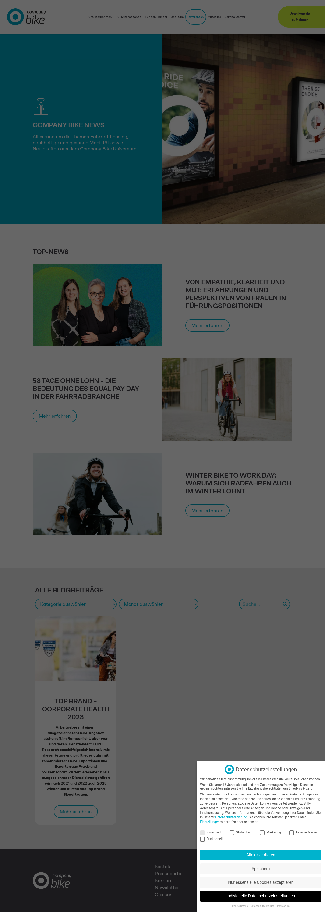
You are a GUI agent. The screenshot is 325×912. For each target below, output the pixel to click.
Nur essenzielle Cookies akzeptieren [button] (260, 882)
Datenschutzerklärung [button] (263, 906)
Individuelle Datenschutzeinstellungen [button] (260, 896)
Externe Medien (303, 832)
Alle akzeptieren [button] (260, 855)
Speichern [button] (261, 868)
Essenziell (210, 832)
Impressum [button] (283, 906)
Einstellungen (210, 822)
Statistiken (240, 832)
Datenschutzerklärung (231, 817)
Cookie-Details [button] (240, 906)
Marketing (270, 832)
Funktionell (211, 839)
